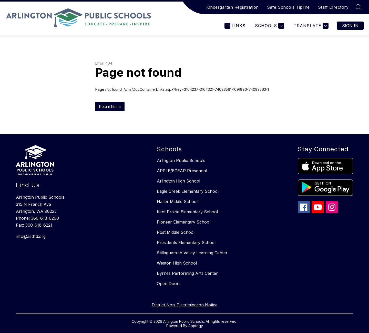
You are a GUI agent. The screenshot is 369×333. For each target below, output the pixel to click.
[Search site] (359, 7)
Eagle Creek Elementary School (188, 191)
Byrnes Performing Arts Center (187, 273)
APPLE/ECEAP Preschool (182, 170)
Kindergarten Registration (232, 7)
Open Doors (169, 283)
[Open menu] (234, 26)
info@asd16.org (31, 236)
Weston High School (177, 263)
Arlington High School (178, 181)
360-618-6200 (45, 218)
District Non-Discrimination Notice (185, 304)
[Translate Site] (310, 26)
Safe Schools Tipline (288, 7)
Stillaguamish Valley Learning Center (192, 252)
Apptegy (195, 326)
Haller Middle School (177, 201)
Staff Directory (333, 7)
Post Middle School (175, 232)
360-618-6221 (38, 225)
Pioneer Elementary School (183, 222)
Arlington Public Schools (181, 160)
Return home (110, 106)
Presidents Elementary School (186, 242)
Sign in (350, 25)
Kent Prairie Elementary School (187, 211)
